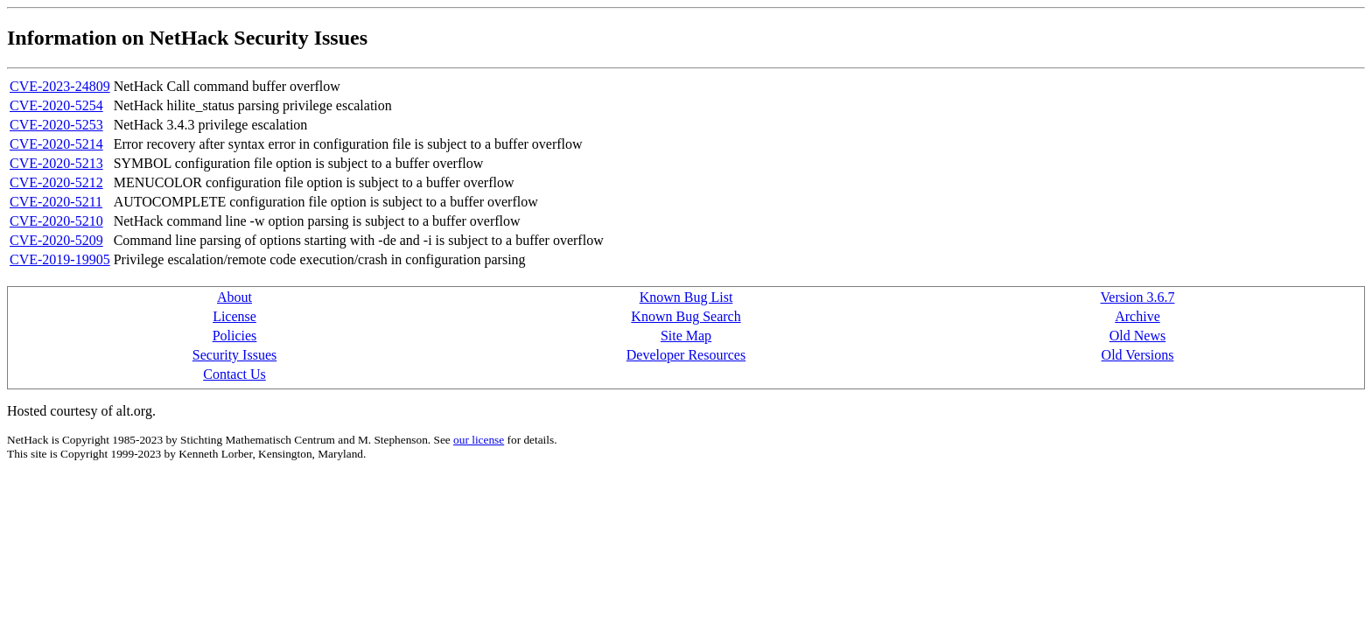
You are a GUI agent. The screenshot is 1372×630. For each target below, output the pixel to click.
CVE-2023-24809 (60, 86)
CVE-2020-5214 (56, 143)
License (234, 316)
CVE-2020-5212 (56, 182)
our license (478, 439)
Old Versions (1138, 354)
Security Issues (234, 354)
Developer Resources (686, 354)
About (234, 297)
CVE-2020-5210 (56, 221)
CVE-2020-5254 (56, 105)
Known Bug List (686, 297)
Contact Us (234, 374)
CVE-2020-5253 (56, 124)
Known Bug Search (685, 316)
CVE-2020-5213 (56, 163)
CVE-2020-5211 (56, 201)
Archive (1137, 316)
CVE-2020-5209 (56, 240)
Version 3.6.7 (1138, 297)
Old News (1138, 335)
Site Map (686, 335)
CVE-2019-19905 (60, 259)
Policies (235, 335)
